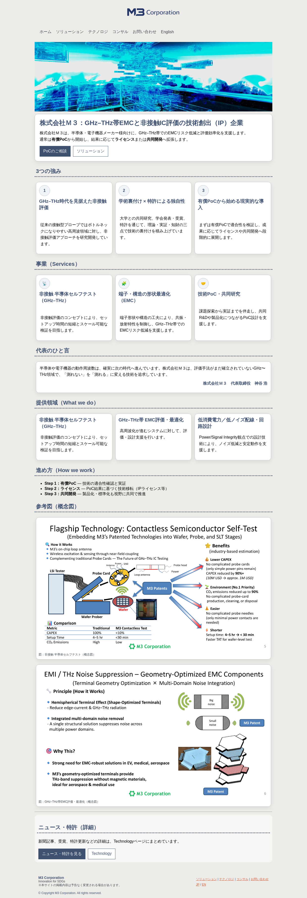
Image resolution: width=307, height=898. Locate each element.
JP (198, 884)
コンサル (120, 32)
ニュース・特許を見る (62, 854)
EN (204, 884)
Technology (102, 853)
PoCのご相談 (55, 151)
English (167, 32)
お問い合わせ (144, 32)
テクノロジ (98, 32)
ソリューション (70, 32)
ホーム (45, 32)
